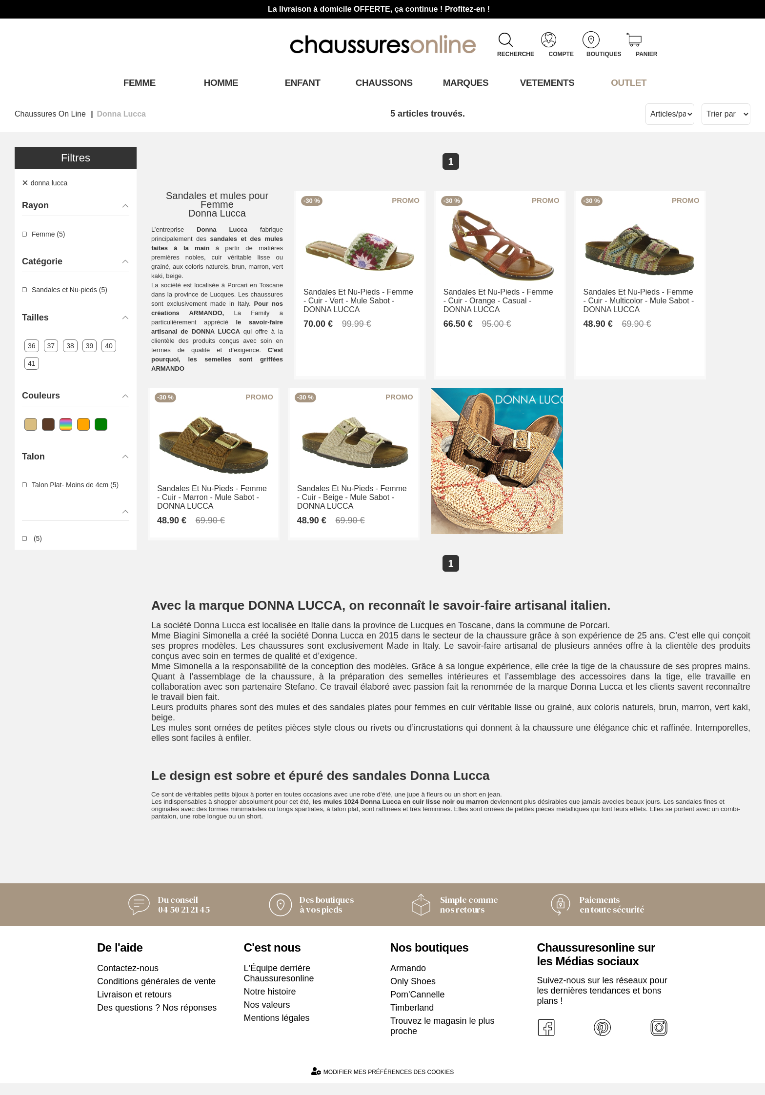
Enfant (301, 82)
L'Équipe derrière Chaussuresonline (279, 985)
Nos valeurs (267, 1016)
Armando (408, 980)
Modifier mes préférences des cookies (382, 1083)
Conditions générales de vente (156, 993)
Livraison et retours (134, 1006)
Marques (464, 82)
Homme (219, 82)
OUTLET (627, 82)
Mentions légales (277, 1030)
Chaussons (382, 82)
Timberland (412, 1019)
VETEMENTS (546, 82)
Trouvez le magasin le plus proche (442, 1038)
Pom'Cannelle (417, 1006)
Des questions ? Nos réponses (157, 1019)
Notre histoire (270, 1003)
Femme (138, 82)
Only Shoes (413, 993)
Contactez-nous (128, 980)
